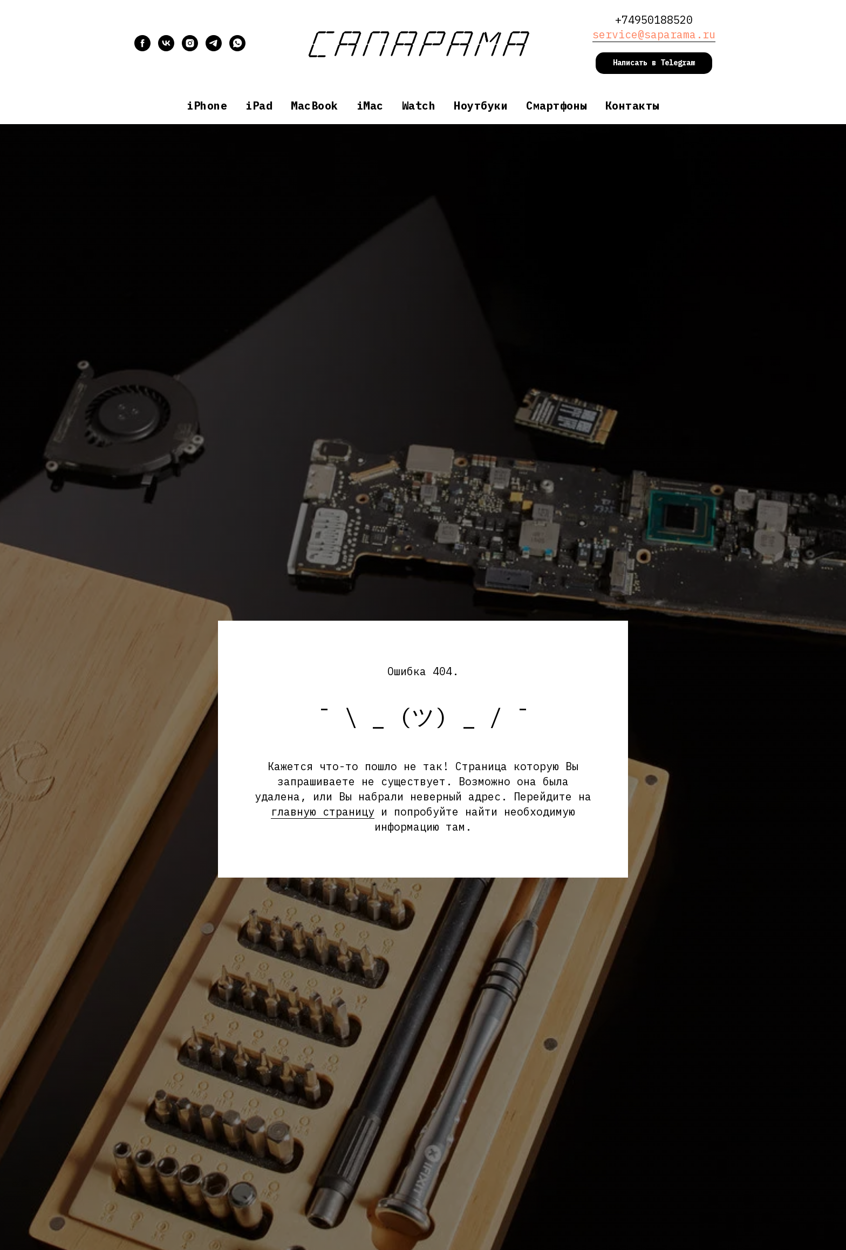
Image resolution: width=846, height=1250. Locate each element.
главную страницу (322, 811)
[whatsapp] (237, 48)
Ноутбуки (481, 105)
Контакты (632, 105)
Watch (419, 105)
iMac (370, 105)
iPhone (207, 105)
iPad (258, 105)
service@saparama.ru (653, 34)
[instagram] (190, 48)
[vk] (166, 48)
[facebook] (142, 48)
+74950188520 (654, 19)
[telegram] (214, 48)
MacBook (314, 105)
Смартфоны (556, 105)
